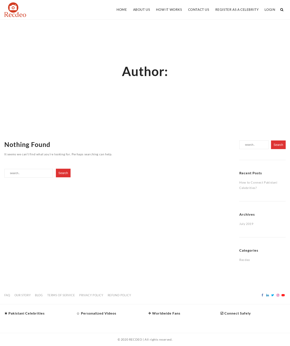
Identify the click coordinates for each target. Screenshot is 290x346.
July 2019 (246, 224)
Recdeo (244, 260)
